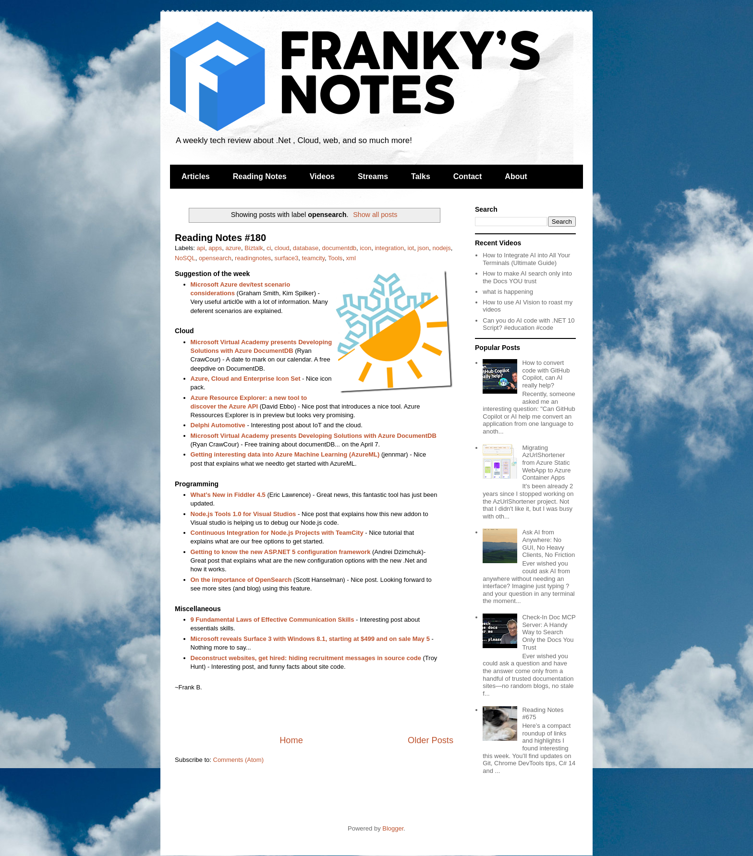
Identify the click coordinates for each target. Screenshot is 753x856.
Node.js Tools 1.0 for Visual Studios (243, 514)
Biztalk (253, 248)
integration (389, 248)
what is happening (508, 291)
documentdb (339, 248)
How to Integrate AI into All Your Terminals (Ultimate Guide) (526, 259)
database (306, 248)
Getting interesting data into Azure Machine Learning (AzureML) (285, 454)
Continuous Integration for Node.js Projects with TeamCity (277, 532)
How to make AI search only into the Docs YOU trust (527, 277)
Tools (335, 258)
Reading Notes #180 (220, 237)
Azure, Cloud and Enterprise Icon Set (246, 378)
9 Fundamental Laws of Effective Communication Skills (272, 619)
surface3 (286, 258)
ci (269, 248)
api (201, 248)
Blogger (392, 828)
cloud (282, 248)
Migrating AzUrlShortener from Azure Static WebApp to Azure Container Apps (546, 462)
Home (291, 740)
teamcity (313, 258)
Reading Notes (260, 176)
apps (215, 248)
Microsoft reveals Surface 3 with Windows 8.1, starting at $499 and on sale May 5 (310, 638)
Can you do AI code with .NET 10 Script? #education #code (528, 324)
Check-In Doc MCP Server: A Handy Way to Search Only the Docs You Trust (548, 632)
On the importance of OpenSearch (241, 579)
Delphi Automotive (218, 425)
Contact (467, 176)
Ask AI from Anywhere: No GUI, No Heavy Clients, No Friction (548, 543)
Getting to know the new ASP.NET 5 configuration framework (281, 551)
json (423, 248)
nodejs (441, 248)
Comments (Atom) (238, 759)
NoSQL (185, 258)
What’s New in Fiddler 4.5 (228, 494)
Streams (373, 176)
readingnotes (253, 258)
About (516, 176)
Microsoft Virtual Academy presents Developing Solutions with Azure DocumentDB (314, 435)
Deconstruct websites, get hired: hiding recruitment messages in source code (306, 658)
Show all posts (375, 214)
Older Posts (430, 740)
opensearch (215, 258)
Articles (196, 176)
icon (365, 248)
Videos (322, 176)
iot (410, 248)
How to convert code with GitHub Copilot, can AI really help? (546, 374)
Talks (420, 176)
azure (234, 248)
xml (351, 258)
